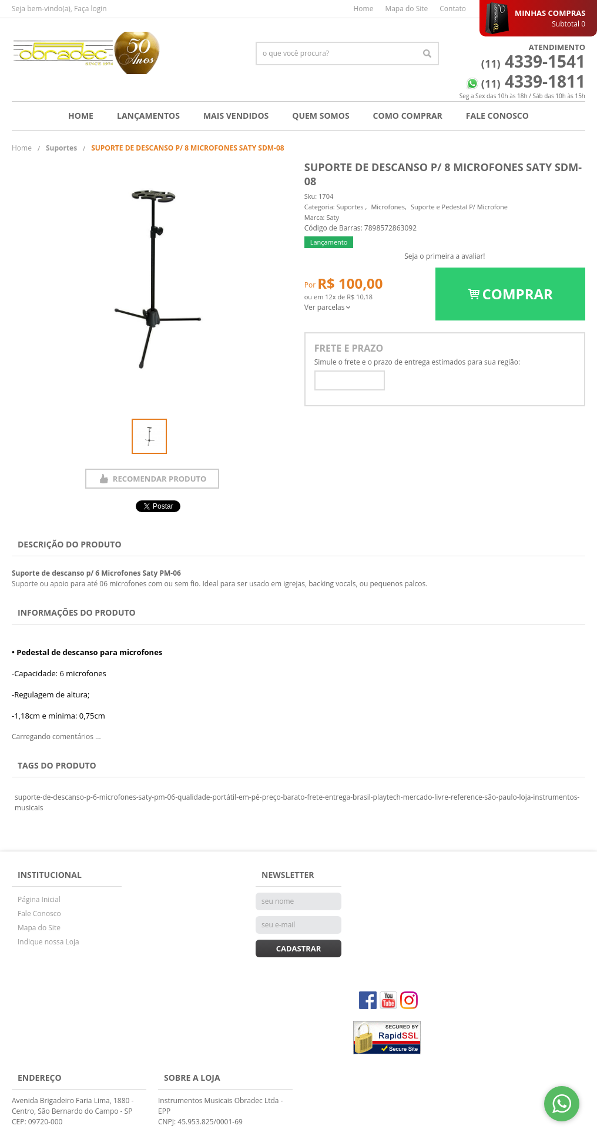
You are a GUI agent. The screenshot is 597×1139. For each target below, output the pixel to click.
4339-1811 (533, 81)
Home (363, 9)
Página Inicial (39, 899)
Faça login (90, 9)
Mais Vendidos (236, 115)
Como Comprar (407, 115)
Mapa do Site (406, 9)
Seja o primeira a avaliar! (444, 256)
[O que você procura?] (427, 53)
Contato (453, 9)
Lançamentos (148, 115)
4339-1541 (533, 61)
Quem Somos (320, 115)
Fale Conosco (497, 115)
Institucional (50, 874)
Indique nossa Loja (48, 942)
